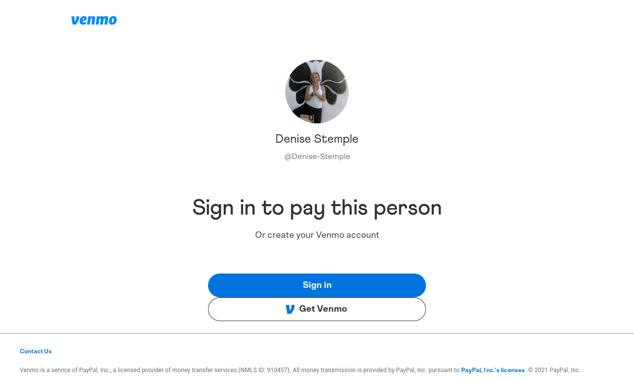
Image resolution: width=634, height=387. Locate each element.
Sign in (317, 285)
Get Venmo (316, 309)
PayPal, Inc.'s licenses (493, 370)
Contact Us (36, 351)
